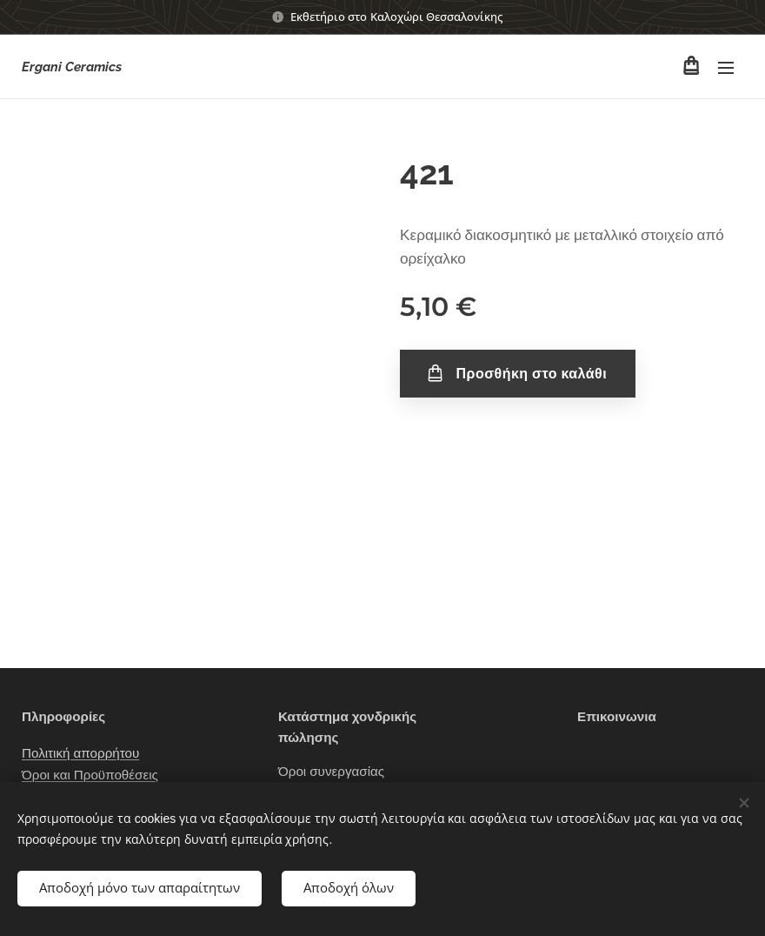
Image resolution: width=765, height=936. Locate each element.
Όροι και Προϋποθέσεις (90, 775)
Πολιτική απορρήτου (80, 754)
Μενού (726, 68)
